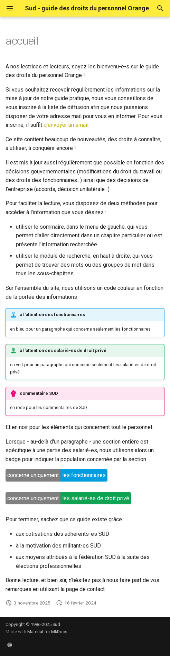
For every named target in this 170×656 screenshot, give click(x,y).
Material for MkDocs (47, 631)
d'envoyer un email (66, 125)
